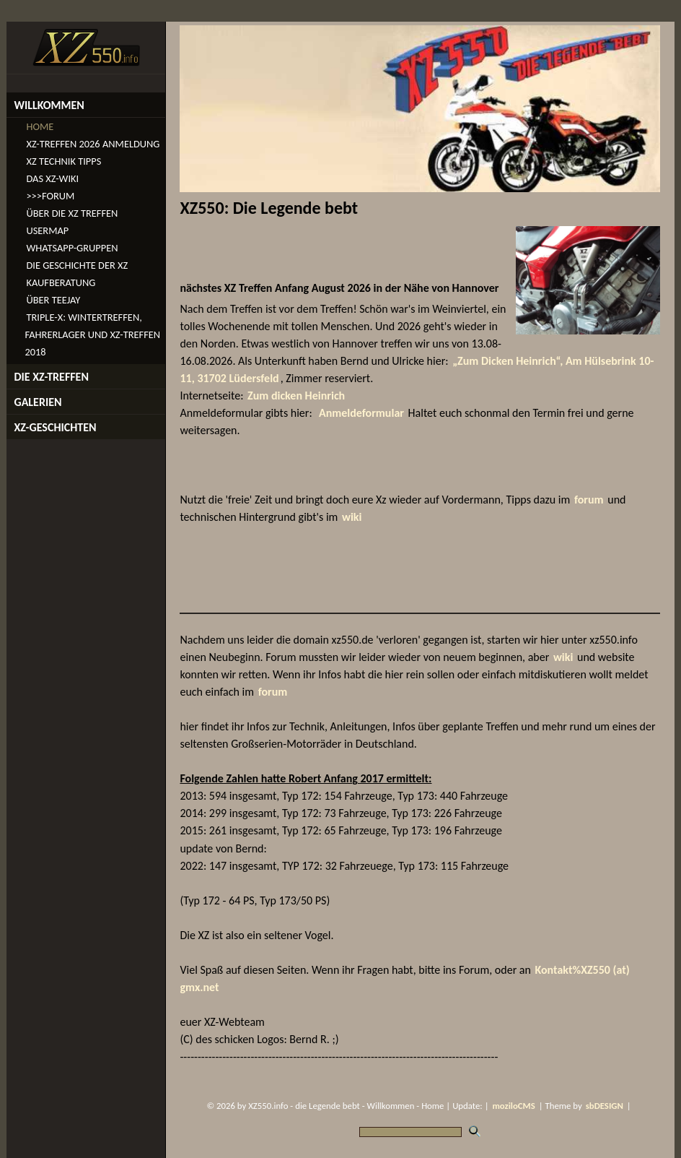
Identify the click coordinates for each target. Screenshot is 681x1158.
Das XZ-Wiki (52, 178)
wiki (351, 517)
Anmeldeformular (361, 413)
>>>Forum (50, 195)
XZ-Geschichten (55, 427)
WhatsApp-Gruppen (72, 247)
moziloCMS (513, 1105)
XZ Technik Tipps (63, 161)
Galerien (37, 402)
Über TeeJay (53, 299)
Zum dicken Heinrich (296, 395)
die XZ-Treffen (51, 377)
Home (39, 126)
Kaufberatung (60, 282)
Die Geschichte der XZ (77, 265)
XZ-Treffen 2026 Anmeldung (92, 143)
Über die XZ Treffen (72, 213)
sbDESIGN (604, 1105)
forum (589, 499)
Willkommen (49, 105)
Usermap (47, 230)
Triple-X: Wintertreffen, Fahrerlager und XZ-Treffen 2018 (92, 334)
